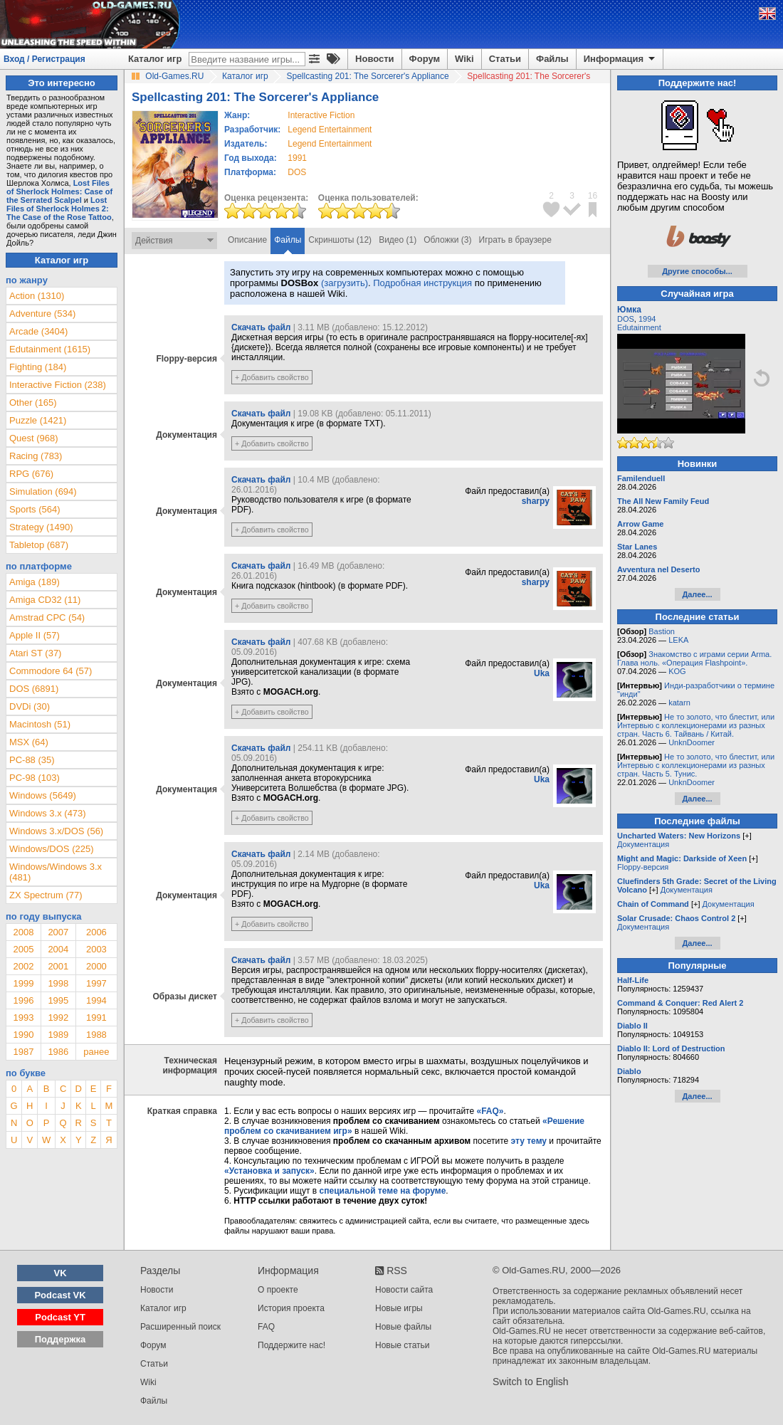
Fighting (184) (37, 367)
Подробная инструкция (422, 283)
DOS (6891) (33, 688)
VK (60, 1273)
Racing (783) (35, 456)
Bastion (661, 631)
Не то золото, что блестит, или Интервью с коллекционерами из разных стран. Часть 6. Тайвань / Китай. (695, 725)
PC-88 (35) (32, 759)
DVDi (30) (29, 706)
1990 (23, 1034)
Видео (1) (397, 240)
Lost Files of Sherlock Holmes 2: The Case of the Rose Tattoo (59, 208)
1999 (23, 983)
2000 (96, 966)
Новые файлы (403, 1327)
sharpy (536, 501)
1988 (96, 1034)
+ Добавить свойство (272, 377)
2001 (58, 966)
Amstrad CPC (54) (47, 617)
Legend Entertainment (330, 130)
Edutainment (639, 327)
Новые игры (399, 1308)
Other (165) (32, 402)
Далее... (697, 594)
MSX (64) (28, 742)
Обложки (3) (447, 240)
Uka (542, 673)
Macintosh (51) (39, 724)
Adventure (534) (42, 313)
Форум (424, 58)
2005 (23, 949)
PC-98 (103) (34, 777)
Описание (247, 240)
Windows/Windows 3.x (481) (55, 872)
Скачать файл (260, 327)
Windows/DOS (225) (51, 848)
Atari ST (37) (35, 653)
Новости (374, 58)
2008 (23, 932)
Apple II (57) (34, 635)
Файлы (552, 58)
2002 (23, 966)
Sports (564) (35, 509)
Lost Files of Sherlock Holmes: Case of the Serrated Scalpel (59, 191)
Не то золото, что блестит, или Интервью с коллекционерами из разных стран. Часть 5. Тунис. (695, 765)
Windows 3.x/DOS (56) (56, 831)
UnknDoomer (691, 742)
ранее (96, 1051)
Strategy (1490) (41, 527)
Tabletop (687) (38, 545)
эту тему (529, 1141)
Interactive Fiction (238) (57, 384)
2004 (58, 949)
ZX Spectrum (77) (46, 895)
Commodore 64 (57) (50, 671)
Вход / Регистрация (44, 59)
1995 (58, 1000)
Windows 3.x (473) (47, 813)
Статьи (505, 58)
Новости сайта (404, 1290)
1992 (58, 1017)
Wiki (464, 58)
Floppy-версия (642, 867)
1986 (58, 1051)
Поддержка (60, 1339)
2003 (96, 949)
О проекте (278, 1290)
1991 (297, 158)
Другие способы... (697, 271)
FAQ (266, 1327)
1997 (96, 983)
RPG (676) (31, 473)
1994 (96, 1000)
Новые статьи (402, 1345)
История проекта (291, 1308)
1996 (23, 1000)
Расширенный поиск (180, 1327)
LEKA (678, 640)
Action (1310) (36, 295)
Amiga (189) (34, 582)
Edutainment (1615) (49, 349)
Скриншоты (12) (340, 240)
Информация (620, 59)
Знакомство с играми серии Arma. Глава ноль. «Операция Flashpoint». (694, 658)
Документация (643, 844)
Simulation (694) (43, 491)
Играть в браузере (515, 240)
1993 (23, 1017)
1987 (23, 1051)
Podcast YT (60, 1317)
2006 (96, 932)
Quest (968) (33, 438)
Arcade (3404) (38, 331)
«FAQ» (489, 1111)
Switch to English (531, 1381)
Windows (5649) (42, 795)
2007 (58, 932)
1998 (58, 983)
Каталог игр (155, 58)
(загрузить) (344, 283)
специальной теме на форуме (383, 1191)
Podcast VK (59, 1295)
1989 (58, 1034)
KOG (676, 671)
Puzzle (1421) (37, 420)
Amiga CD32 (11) (44, 599)
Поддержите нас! (291, 1345)
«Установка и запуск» (269, 1171)
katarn (679, 702)
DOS (625, 319)
